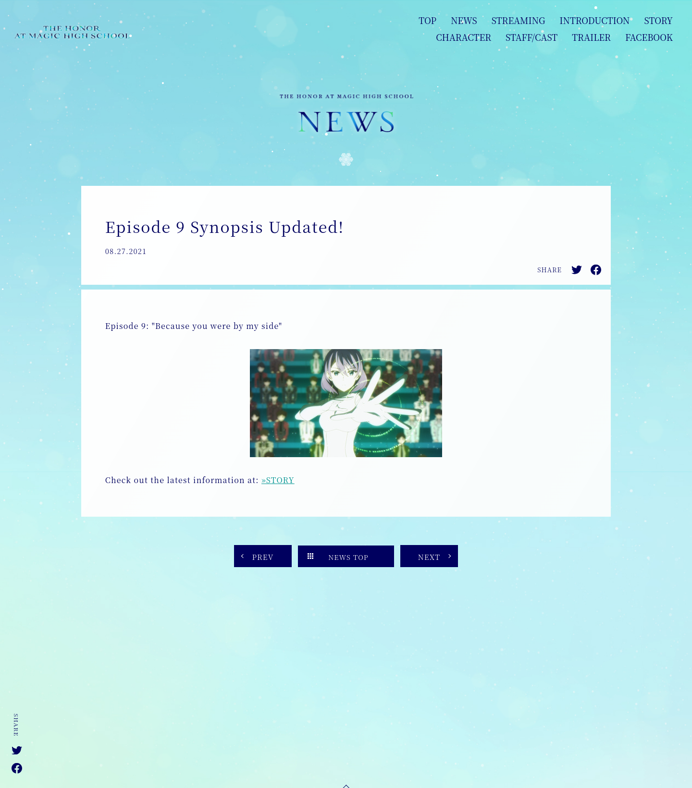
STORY (658, 20)
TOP (427, 20)
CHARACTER (463, 37)
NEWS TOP (348, 557)
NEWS (464, 20)
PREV (262, 557)
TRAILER (591, 37)
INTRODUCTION (594, 20)
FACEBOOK (649, 37)
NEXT (429, 557)
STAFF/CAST (531, 37)
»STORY (278, 479)
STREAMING (518, 20)
